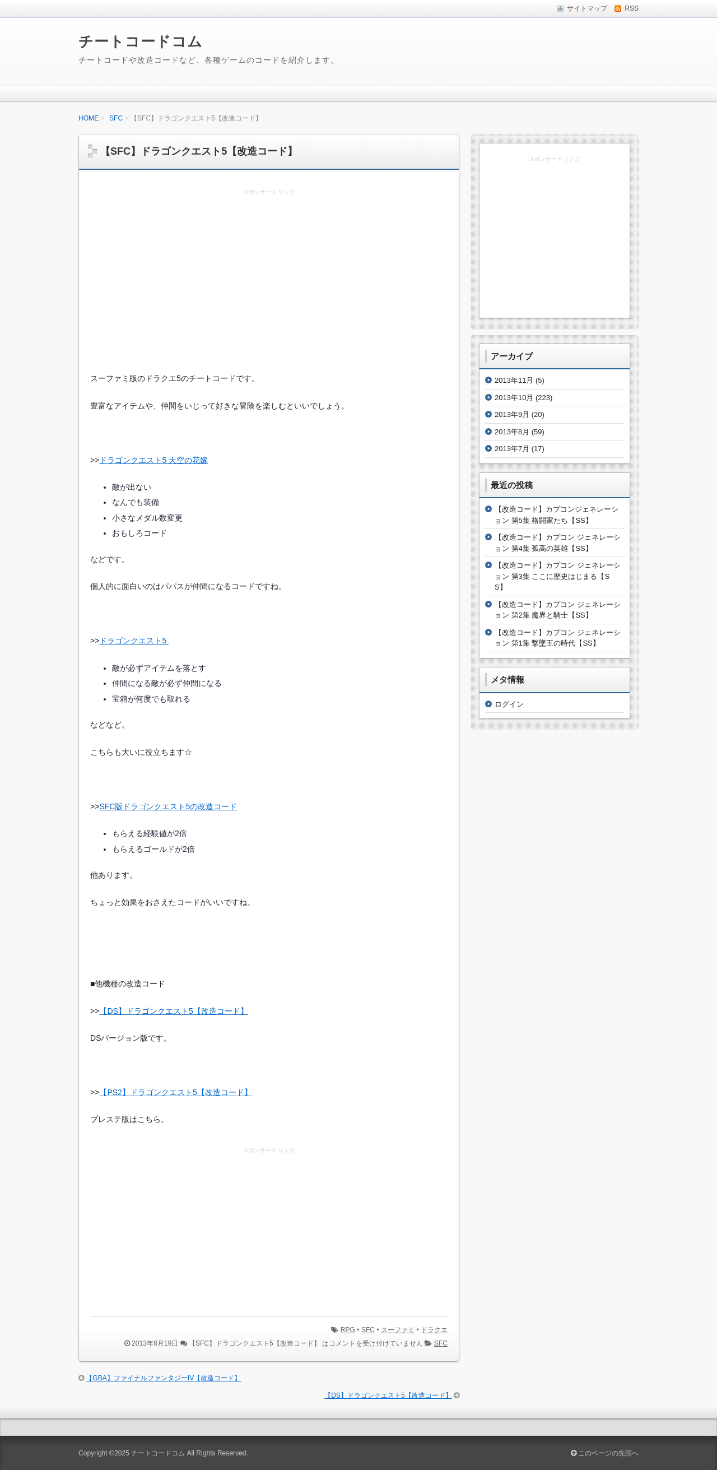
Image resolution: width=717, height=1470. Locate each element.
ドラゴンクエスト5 (134, 640)
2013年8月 (512, 432)
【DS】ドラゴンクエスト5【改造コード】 (173, 1011)
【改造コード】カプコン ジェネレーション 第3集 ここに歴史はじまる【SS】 (558, 576)
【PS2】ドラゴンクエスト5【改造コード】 (175, 1092)
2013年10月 (514, 397)
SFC (116, 118)
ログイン (509, 704)
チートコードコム (140, 41)
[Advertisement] (269, 281)
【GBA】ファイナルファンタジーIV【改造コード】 (163, 1378)
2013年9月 (512, 414)
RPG (348, 1330)
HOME (88, 118)
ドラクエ (434, 1330)
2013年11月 (514, 380)
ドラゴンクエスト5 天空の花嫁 (153, 460)
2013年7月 (512, 448)
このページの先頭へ (605, 1453)
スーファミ (398, 1330)
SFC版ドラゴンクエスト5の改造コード (168, 806)
